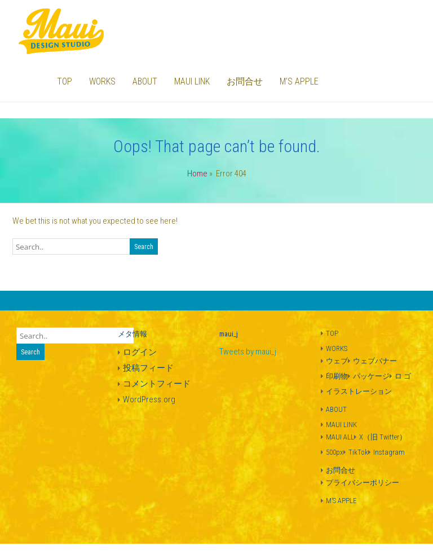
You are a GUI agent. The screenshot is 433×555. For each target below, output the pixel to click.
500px (334, 452)
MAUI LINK (192, 81)
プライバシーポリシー (362, 482)
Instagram (389, 452)
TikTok (358, 452)
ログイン (140, 352)
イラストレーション (359, 391)
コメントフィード (157, 384)
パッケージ (371, 376)
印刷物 (337, 376)
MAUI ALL (340, 437)
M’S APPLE (299, 81)
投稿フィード (148, 368)
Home (197, 173)
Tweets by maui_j (247, 352)
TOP (64, 81)
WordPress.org (149, 399)
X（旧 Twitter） (383, 437)
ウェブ (337, 361)
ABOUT (144, 81)
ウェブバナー (375, 361)
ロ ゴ (403, 376)
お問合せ (245, 81)
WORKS (102, 81)
